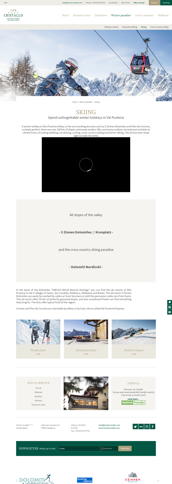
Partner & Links (38, 404)
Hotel (65, 15)
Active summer (144, 15)
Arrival (38, 388)
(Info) (110, 448)
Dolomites (101, 15)
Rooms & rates (81, 15)
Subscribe (125, 448)
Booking (166, 2)
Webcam (38, 392)
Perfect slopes (133, 350)
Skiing (143, 27)
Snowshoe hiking (129, 27)
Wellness (163, 15)
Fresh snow (38, 350)
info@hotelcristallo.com (72, 2)
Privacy (108, 448)
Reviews (38, 400)
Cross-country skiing (159, 27)
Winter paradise (121, 15)
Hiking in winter (111, 27)
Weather (38, 396)
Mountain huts (86, 350)
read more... (133, 399)
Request (154, 2)
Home (74, 102)
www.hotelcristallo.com (109, 428)
